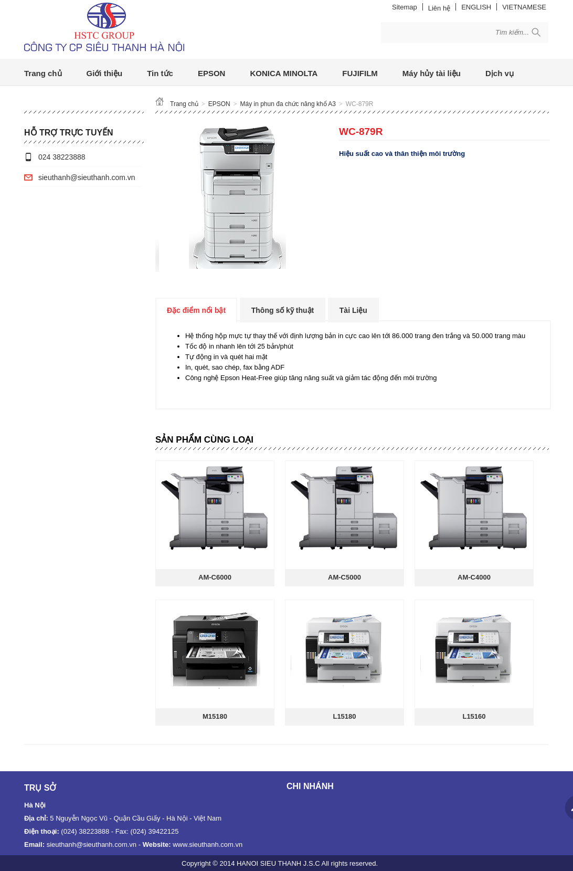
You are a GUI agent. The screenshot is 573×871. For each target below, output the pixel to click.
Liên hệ (439, 8)
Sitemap (404, 7)
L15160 (473, 716)
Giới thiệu (105, 73)
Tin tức (160, 73)
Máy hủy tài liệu (431, 73)
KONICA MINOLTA (283, 73)
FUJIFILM (360, 73)
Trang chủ (43, 73)
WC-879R (360, 104)
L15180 (344, 716)
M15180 (215, 716)
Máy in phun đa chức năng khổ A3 (288, 104)
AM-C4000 (474, 577)
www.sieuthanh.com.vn (207, 844)
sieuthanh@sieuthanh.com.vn (86, 177)
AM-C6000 (214, 577)
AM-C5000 (344, 577)
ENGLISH (476, 7)
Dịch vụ (499, 73)
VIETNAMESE (524, 7)
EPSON (212, 73)
